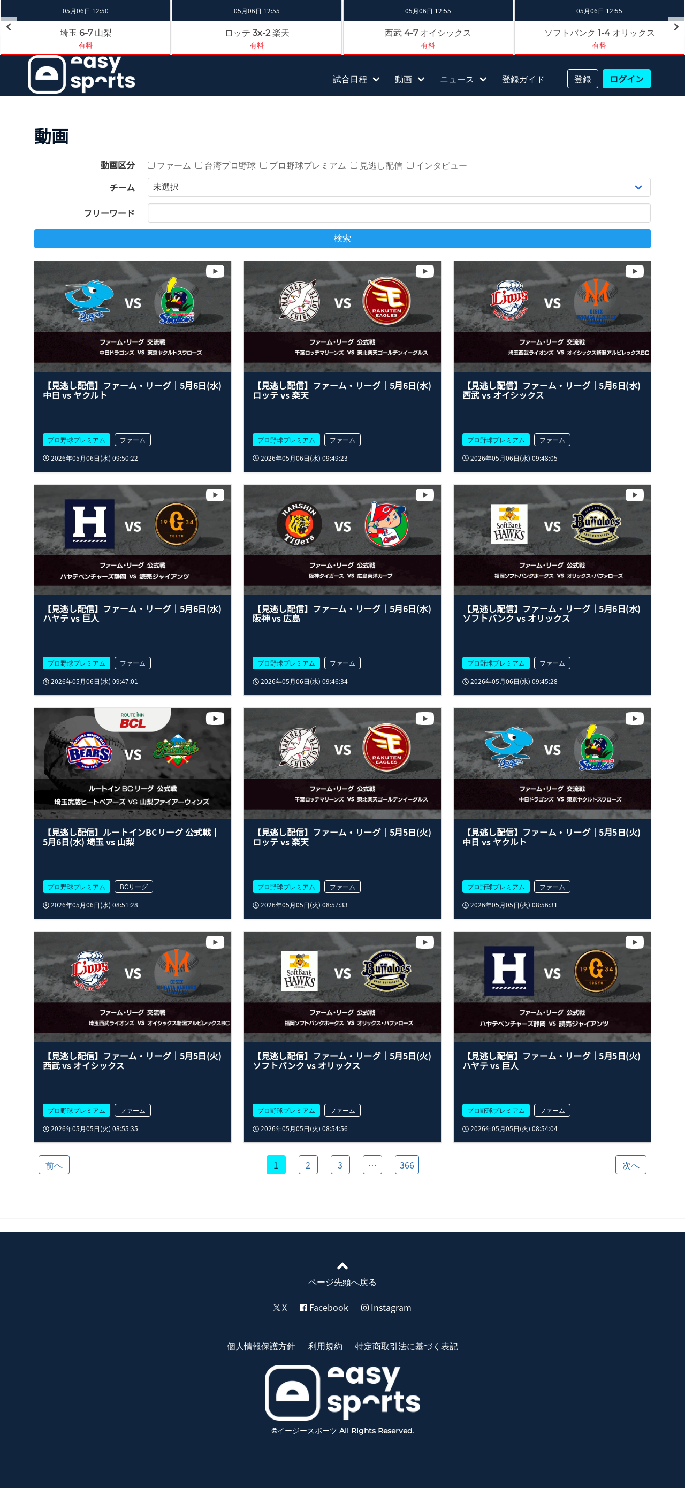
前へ (54, 1164)
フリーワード (109, 213)
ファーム (169, 164)
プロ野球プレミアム (303, 164)
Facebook (324, 1307)
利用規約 (325, 1345)
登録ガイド (523, 78)
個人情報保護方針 (261, 1345)
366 (407, 1164)
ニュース (457, 78)
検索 (342, 238)
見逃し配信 (376, 164)
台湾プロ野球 (225, 164)
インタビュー (437, 164)
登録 (582, 78)
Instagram (386, 1307)
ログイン (627, 78)
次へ (631, 1164)
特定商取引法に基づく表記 (406, 1345)
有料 (86, 45)
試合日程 (350, 78)
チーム (122, 187)
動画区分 (118, 164)
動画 (403, 78)
